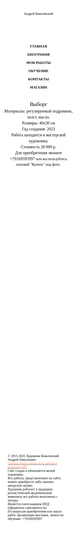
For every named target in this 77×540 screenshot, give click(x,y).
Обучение (39, 71)
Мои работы (38, 63)
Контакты (38, 79)
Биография (38, 54)
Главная (38, 46)
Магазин (38, 87)
